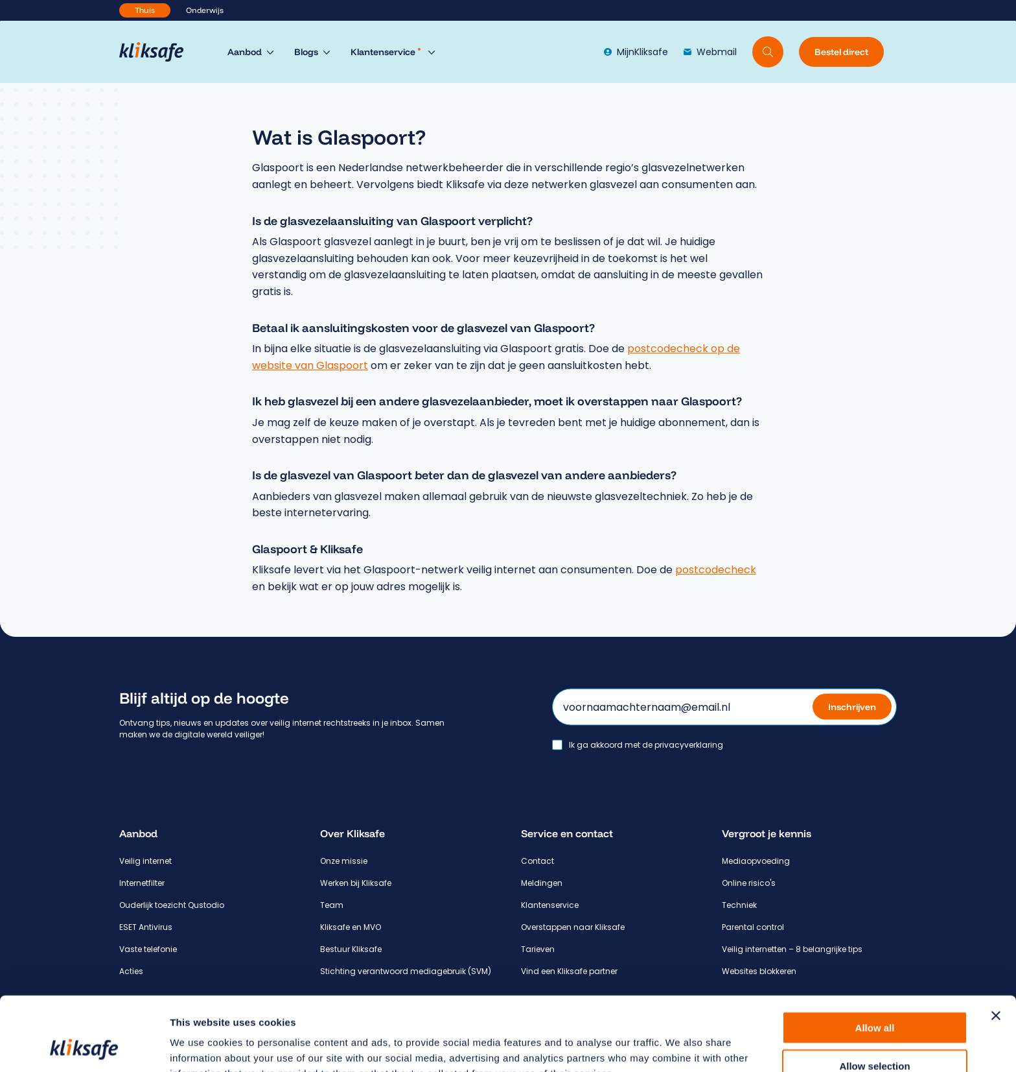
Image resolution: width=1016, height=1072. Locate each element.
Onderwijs (205, 10)
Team (331, 905)
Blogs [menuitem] (306, 52)
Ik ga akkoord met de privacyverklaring (646, 744)
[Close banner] (995, 946)
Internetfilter (142, 882)
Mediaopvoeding (756, 860)
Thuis (145, 10)
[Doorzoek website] (767, 51)
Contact (537, 860)
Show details (680, 1046)
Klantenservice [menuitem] (386, 52)
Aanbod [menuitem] (244, 52)
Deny (875, 1034)
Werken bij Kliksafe (355, 882)
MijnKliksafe (636, 51)
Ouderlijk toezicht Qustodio (171, 905)
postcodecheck (715, 569)
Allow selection (874, 996)
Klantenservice (550, 905)
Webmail (710, 51)
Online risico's (749, 882)
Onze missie (343, 860)
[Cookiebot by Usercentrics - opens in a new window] (84, 1046)
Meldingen (541, 882)
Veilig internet (145, 860)
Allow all (875, 958)
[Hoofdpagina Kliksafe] (157, 52)
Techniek (739, 905)
